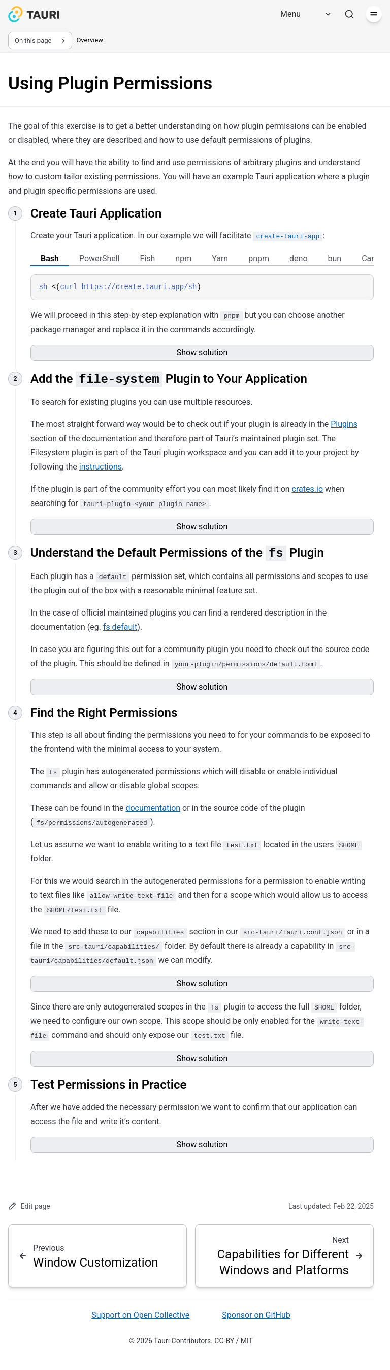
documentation (152, 808)
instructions (100, 467)
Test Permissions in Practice (108, 1084)
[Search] (349, 14)
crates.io (307, 489)
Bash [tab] (50, 258)
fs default (120, 627)
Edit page (29, 1206)
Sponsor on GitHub (256, 1315)
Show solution (202, 352)
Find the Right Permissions (103, 712)
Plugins (344, 424)
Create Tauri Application (95, 213)
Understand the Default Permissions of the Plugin (177, 553)
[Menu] (302, 14)
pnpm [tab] (258, 258)
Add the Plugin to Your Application (168, 378)
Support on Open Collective (140, 1315)
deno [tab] (298, 258)
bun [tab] (335, 258)
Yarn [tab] (220, 258)
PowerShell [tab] (99, 258)
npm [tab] (183, 258)
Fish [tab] (147, 258)
